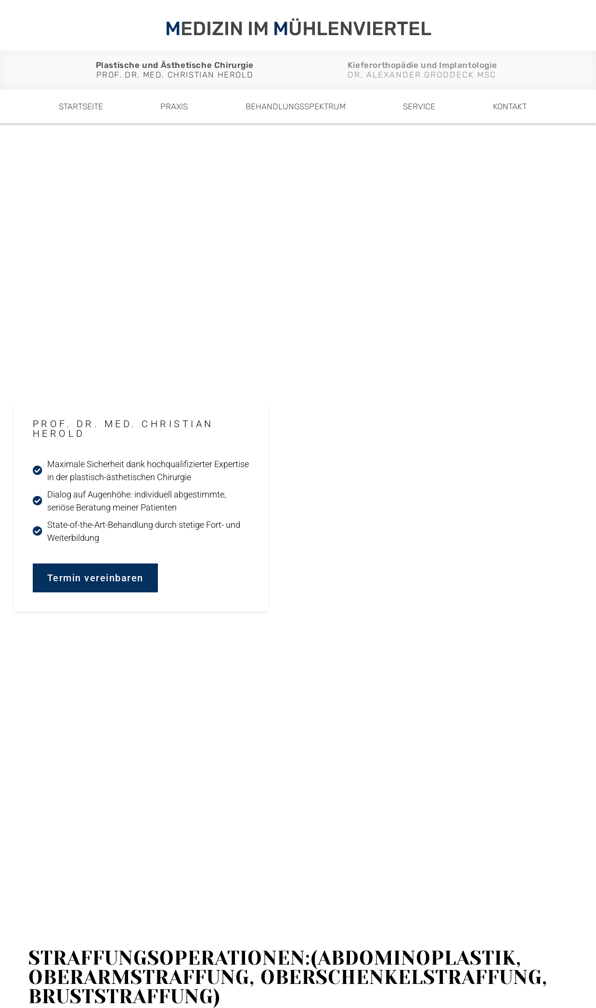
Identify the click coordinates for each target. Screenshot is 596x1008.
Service (419, 106)
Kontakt (510, 106)
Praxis (174, 106)
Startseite (81, 106)
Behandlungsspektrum (296, 106)
